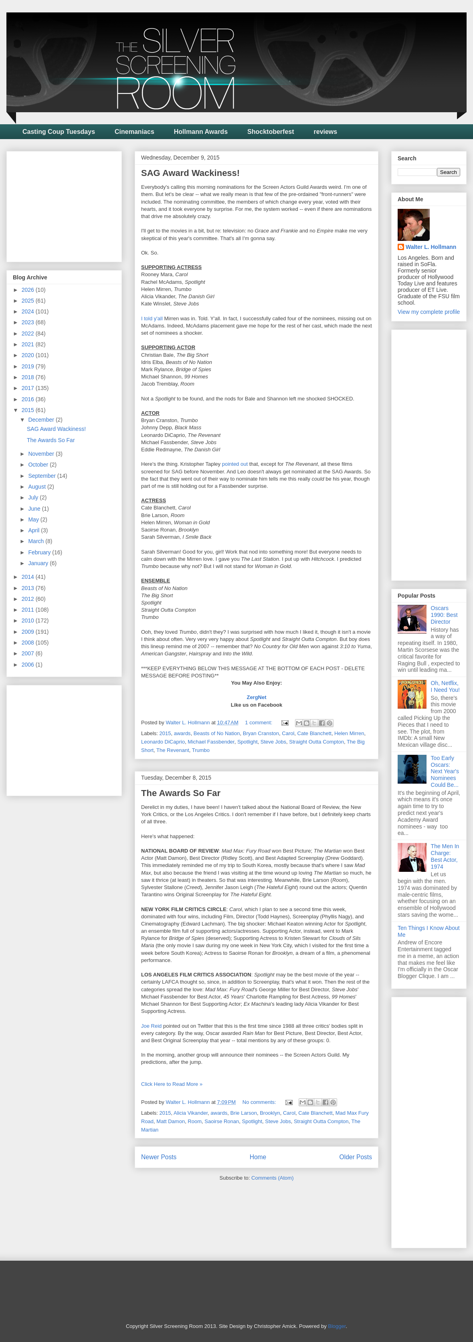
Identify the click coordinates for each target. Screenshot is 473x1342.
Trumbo (201, 750)
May (34, 519)
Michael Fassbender (211, 742)
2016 (29, 399)
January (39, 563)
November (41, 454)
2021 (29, 344)
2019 (29, 366)
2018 (29, 377)
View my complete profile (429, 312)
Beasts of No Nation (217, 733)
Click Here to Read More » (171, 1084)
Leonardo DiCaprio (163, 742)
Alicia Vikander (191, 1113)
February (40, 552)
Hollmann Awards (201, 131)
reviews (326, 131)
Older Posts (356, 1157)
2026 (29, 290)
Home (258, 1157)
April (34, 530)
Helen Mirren (349, 733)
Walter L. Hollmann (431, 247)
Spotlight (247, 742)
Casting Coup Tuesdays (58, 131)
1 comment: (259, 723)
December (41, 419)
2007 (29, 653)
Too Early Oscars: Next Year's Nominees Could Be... (445, 771)
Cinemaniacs (134, 131)
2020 (29, 355)
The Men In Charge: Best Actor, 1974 (445, 856)
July (34, 497)
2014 (29, 577)
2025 (29, 300)
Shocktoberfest (270, 131)
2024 (29, 311)
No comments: (260, 1102)
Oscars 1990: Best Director (444, 615)
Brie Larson (243, 1113)
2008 (29, 642)
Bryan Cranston (261, 733)
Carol (288, 733)
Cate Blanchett (314, 733)
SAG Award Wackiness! (190, 173)
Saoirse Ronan (221, 1121)
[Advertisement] (73, 204)
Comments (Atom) (272, 1178)
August (37, 486)
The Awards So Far (180, 793)
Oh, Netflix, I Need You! (445, 686)
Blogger (337, 1326)
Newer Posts (158, 1157)
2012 (29, 599)
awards (182, 733)
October (39, 464)
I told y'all (152, 318)
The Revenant (172, 750)
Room (195, 1121)
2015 (165, 733)
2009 (29, 632)
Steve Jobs (273, 742)
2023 (29, 322)
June (35, 508)
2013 (29, 588)
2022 (29, 333)
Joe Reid (151, 1026)
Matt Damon (170, 1121)
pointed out (235, 464)
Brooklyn (270, 1113)
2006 (29, 664)
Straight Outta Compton (316, 742)
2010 (29, 620)
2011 (29, 609)
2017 (29, 388)
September (42, 476)
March (36, 541)
